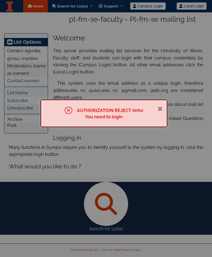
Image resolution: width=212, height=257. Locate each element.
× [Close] (160, 108)
